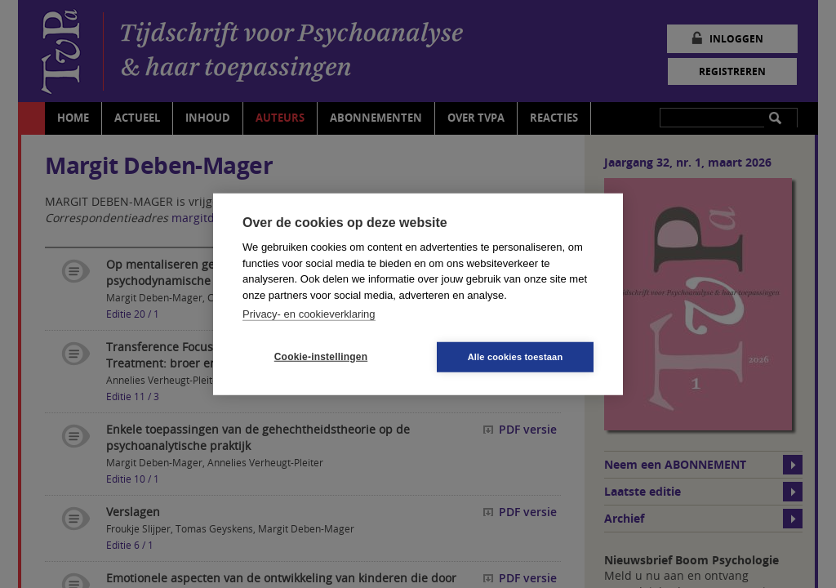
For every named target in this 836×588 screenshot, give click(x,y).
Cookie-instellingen (320, 357)
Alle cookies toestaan (515, 356)
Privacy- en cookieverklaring (309, 314)
